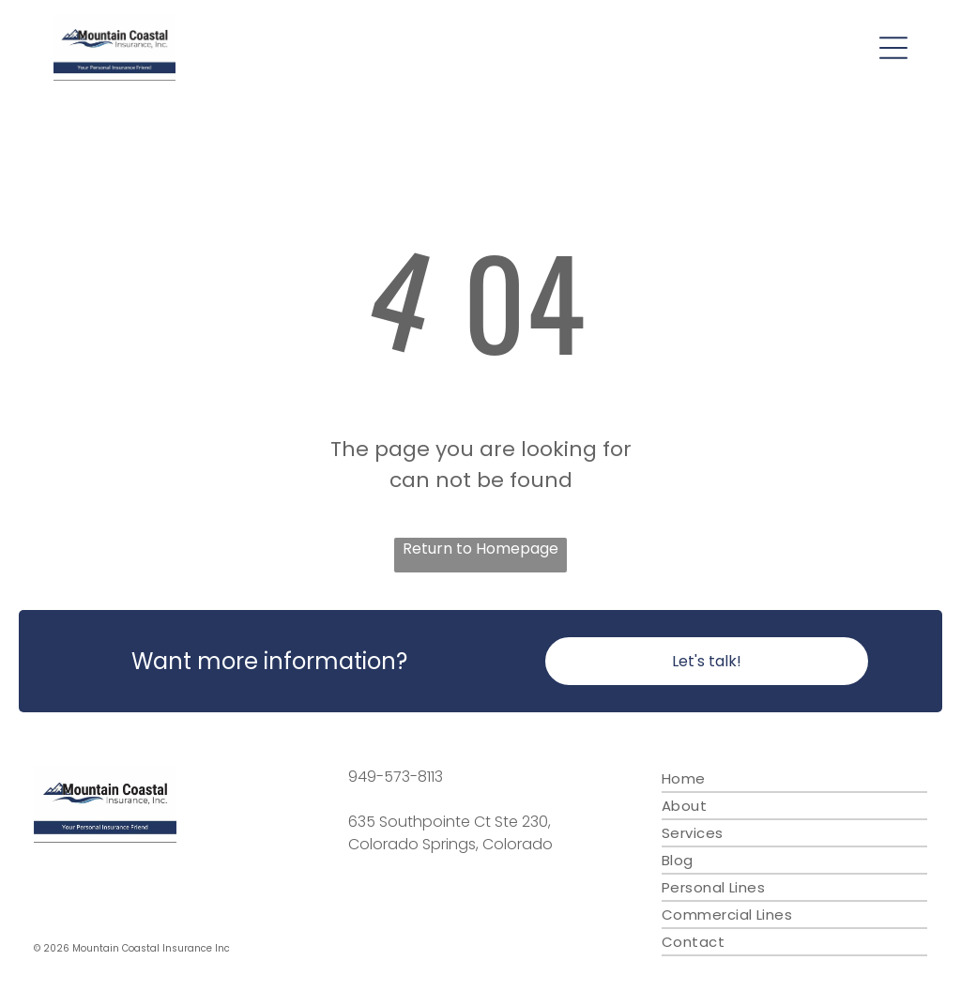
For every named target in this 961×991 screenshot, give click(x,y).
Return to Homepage (480, 548)
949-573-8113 (395, 776)
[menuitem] (794, 779)
